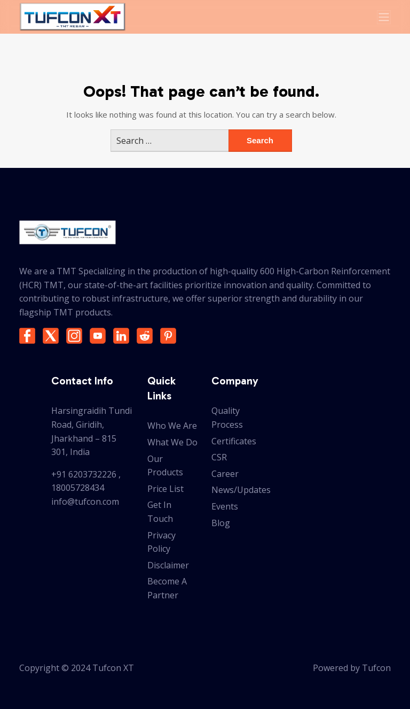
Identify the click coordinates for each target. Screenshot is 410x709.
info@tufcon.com (85, 501)
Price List (165, 489)
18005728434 (77, 488)
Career (225, 474)
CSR (219, 457)
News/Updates (241, 490)
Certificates (233, 441)
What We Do (172, 442)
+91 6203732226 (83, 474)
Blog (220, 523)
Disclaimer (168, 565)
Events (224, 506)
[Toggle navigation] (384, 17)
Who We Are (172, 425)
